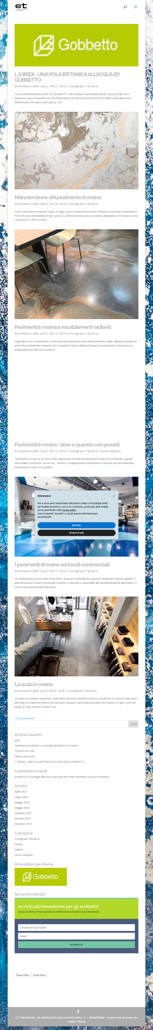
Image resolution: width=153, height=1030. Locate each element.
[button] (114, 496)
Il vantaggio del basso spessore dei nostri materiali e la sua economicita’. (69, 780)
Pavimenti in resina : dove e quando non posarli (67, 448)
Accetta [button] (76, 525)
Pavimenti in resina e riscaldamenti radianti (63, 327)
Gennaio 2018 (22, 822)
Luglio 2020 (21, 800)
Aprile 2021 (21, 795)
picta (17, 743)
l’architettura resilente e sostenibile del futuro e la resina (46, 749)
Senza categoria (110, 454)
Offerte (19, 853)
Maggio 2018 (22, 811)
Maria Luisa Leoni (25, 760)
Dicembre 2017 (23, 827)
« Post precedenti (24, 721)
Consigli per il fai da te (83, 86)
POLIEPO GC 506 (24, 754)
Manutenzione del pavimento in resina (58, 197)
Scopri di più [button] (76, 532)
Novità (18, 847)
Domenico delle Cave (32, 86)
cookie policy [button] (69, 510)
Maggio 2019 (22, 806)
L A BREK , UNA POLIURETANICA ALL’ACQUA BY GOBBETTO (67, 77)
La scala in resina (33, 688)
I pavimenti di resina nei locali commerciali (62, 568)
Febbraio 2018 (23, 816)
